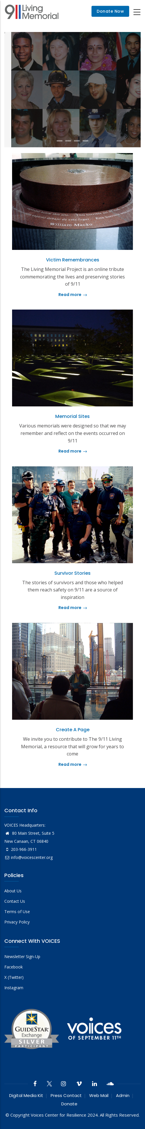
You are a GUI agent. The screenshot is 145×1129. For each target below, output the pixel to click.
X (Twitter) (14, 977)
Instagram (13, 987)
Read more (72, 294)
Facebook (13, 967)
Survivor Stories (72, 573)
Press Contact (66, 1095)
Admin (122, 1095)
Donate (69, 1104)
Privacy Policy (17, 922)
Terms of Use (17, 911)
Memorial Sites (72, 416)
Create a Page (72, 729)
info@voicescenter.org (28, 857)
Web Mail (98, 1095)
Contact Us (14, 901)
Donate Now (110, 11)
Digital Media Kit (26, 1095)
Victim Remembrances (72, 260)
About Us (13, 891)
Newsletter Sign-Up (22, 956)
